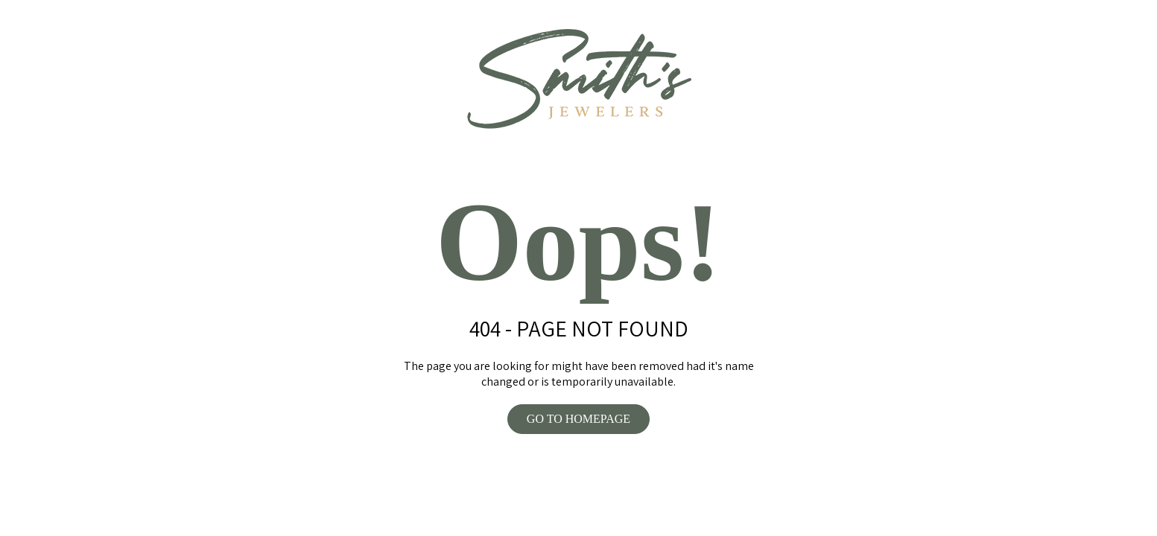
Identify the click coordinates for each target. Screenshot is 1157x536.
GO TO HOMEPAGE (578, 418)
